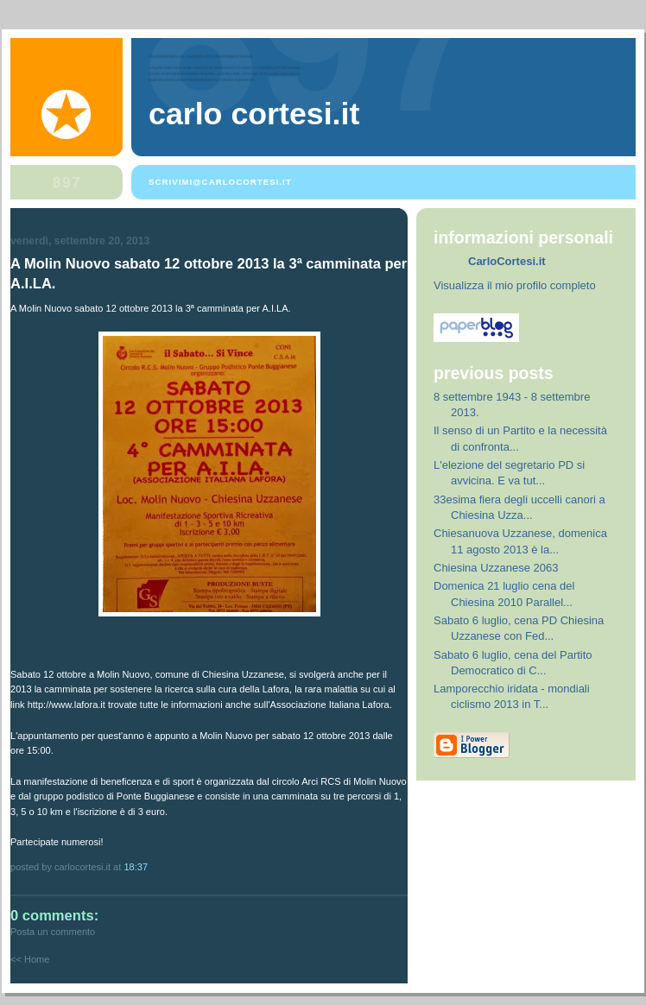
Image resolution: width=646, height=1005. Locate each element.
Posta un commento (52, 931)
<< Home (29, 959)
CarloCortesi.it (507, 261)
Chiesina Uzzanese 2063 (496, 567)
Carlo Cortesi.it (254, 114)
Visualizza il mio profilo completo (515, 285)
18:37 (136, 867)
